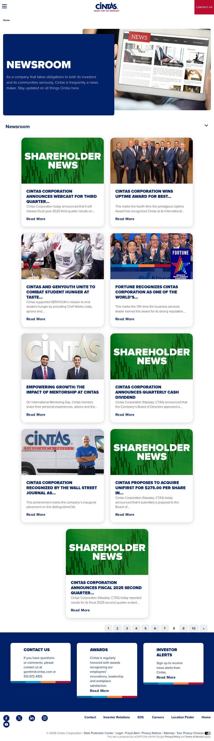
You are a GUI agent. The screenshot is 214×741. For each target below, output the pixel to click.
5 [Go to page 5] (146, 628)
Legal (119, 733)
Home (6, 20)
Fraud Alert (132, 733)
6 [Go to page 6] (155, 628)
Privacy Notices (151, 733)
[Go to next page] (204, 628)
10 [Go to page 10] (193, 628)
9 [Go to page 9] (183, 628)
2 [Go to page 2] (117, 628)
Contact (204, 7)
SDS (141, 717)
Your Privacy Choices (194, 733)
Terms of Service (194, 737)
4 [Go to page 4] (136, 628)
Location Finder (182, 717)
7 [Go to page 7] (165, 628)
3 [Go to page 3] (127, 628)
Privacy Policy (172, 737)
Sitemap (169, 733)
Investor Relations (116, 717)
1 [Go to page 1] (108, 628)
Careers (158, 717)
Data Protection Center (98, 733)
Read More (36, 219)
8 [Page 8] (174, 628)
